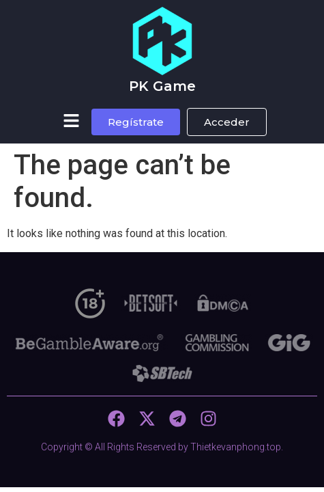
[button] (71, 122)
